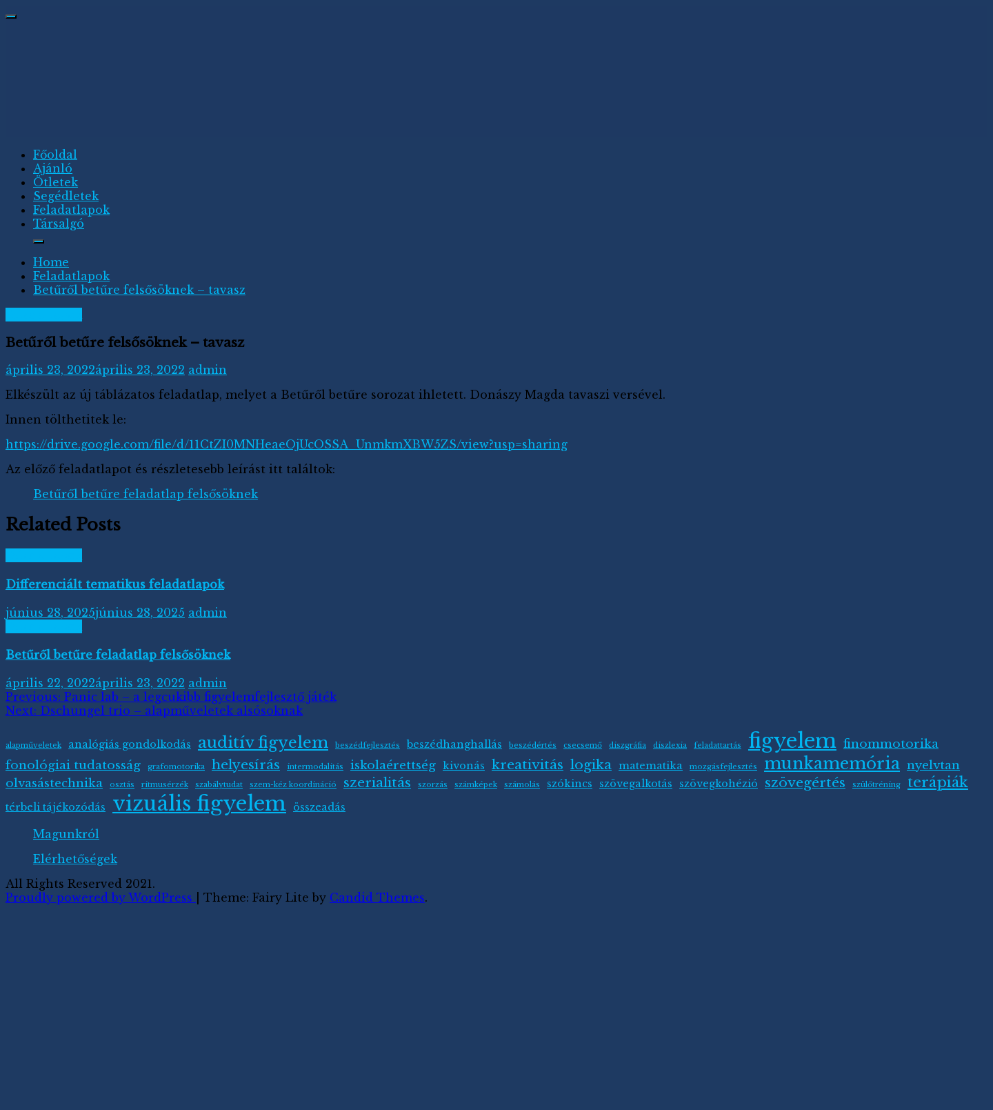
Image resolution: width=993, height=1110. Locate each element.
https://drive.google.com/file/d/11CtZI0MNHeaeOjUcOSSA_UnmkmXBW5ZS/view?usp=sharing (287, 444)
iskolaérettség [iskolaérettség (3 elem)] (393, 765)
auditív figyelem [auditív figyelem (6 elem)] (263, 742)
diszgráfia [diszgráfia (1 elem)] (627, 745)
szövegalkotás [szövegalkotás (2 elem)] (635, 783)
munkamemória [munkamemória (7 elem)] (832, 763)
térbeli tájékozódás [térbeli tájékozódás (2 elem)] (56, 807)
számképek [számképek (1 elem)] (475, 784)
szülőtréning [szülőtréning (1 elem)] (876, 784)
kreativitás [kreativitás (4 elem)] (527, 764)
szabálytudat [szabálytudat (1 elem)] (219, 784)
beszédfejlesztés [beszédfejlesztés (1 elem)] (367, 745)
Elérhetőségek (75, 859)
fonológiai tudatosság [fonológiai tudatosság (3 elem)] (73, 765)
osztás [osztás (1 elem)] (122, 784)
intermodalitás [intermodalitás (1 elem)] (315, 766)
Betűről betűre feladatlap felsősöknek (145, 494)
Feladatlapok (71, 210)
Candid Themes (377, 897)
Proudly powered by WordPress (101, 897)
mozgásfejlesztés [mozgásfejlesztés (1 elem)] (723, 766)
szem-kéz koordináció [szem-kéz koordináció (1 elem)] (293, 784)
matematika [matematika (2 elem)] (651, 766)
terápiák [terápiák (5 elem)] (937, 782)
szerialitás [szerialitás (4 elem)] (377, 782)
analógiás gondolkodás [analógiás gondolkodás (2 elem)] (129, 744)
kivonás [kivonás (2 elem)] (464, 766)
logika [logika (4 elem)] (591, 764)
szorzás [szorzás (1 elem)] (433, 784)
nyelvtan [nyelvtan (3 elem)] (933, 765)
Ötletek (55, 182)
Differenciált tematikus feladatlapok (115, 584)
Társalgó (58, 223)
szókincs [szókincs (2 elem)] (569, 783)
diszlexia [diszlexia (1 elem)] (670, 745)
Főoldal (55, 154)
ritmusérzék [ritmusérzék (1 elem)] (164, 784)
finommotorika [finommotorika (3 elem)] (891, 743)
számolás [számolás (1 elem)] (522, 784)
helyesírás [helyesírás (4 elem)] (246, 764)
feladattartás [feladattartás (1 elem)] (717, 745)
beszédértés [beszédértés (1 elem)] (532, 745)
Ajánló (52, 168)
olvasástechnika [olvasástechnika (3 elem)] (54, 783)
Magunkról (66, 834)
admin (207, 370)
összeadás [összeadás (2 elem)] (319, 807)
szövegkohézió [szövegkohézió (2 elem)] (718, 783)
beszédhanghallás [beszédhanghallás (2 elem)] (454, 744)
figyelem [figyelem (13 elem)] (792, 741)
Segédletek (66, 196)
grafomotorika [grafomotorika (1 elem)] (176, 766)
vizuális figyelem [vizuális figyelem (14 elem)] (199, 803)
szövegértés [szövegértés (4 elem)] (805, 782)
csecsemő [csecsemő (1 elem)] (582, 745)
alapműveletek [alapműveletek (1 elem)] (33, 745)
